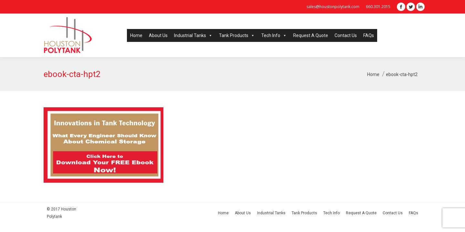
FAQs (368, 35)
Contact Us (346, 35)
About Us (158, 35)
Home (136, 35)
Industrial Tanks (193, 35)
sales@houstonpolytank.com (332, 6)
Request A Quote (310, 35)
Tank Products (237, 35)
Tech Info (274, 35)
